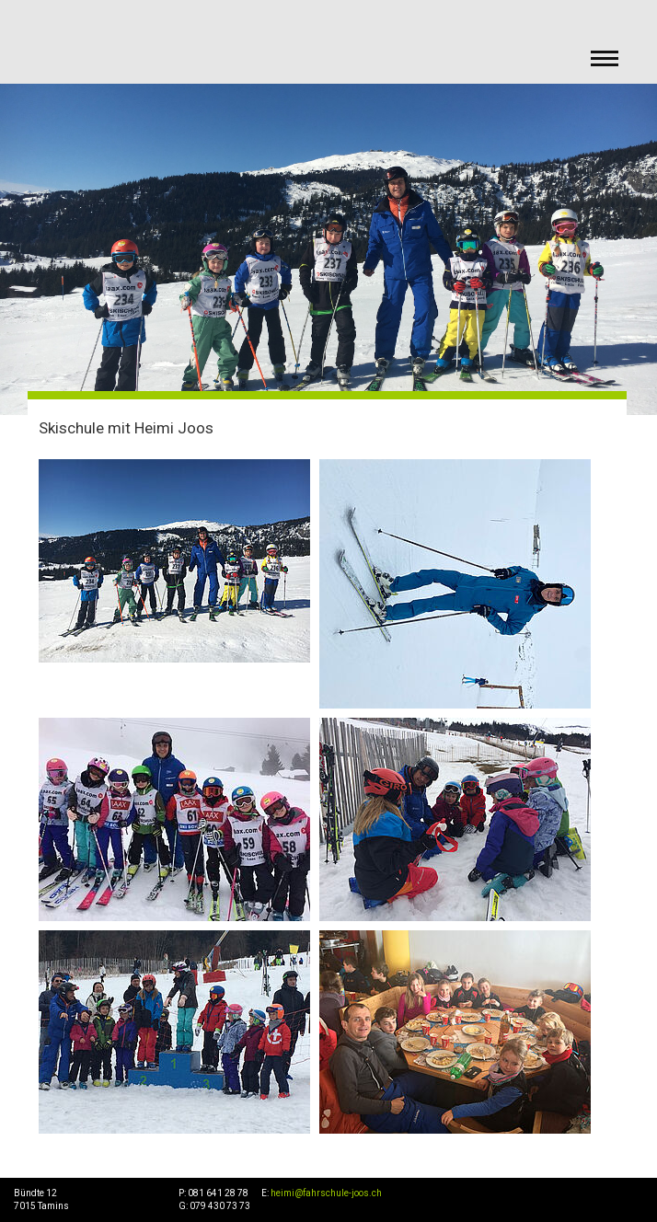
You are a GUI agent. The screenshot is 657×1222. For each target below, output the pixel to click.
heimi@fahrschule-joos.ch (326, 1193)
